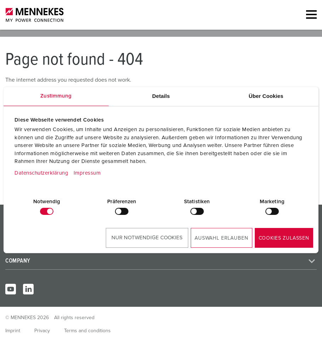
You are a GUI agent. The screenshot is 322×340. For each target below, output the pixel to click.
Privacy (42, 330)
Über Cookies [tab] (266, 96)
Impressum (87, 173)
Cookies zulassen (284, 238)
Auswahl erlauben (221, 238)
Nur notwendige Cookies (147, 237)
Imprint (12, 330)
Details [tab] (161, 96)
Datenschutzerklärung (41, 173)
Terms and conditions (87, 330)
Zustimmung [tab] (55, 96)
